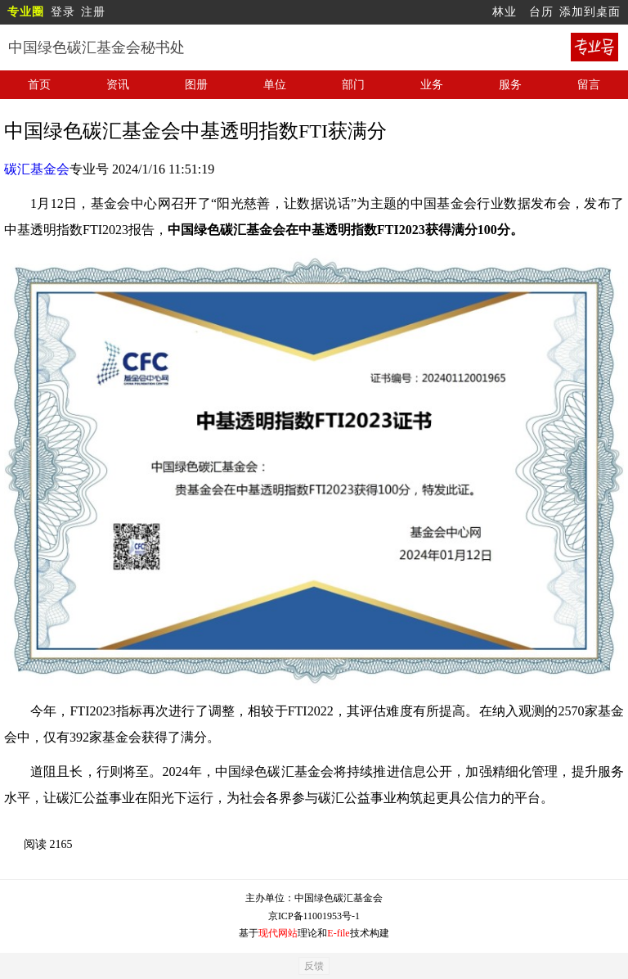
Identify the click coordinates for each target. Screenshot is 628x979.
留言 (588, 85)
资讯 (117, 85)
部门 (353, 85)
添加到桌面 (590, 12)
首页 (39, 85)
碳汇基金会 (37, 169)
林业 (504, 12)
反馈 (314, 966)
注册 (93, 12)
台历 (541, 12)
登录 (63, 12)
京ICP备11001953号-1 (314, 916)
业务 (431, 85)
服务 (510, 85)
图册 (196, 85)
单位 (274, 85)
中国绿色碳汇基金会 (338, 898)
